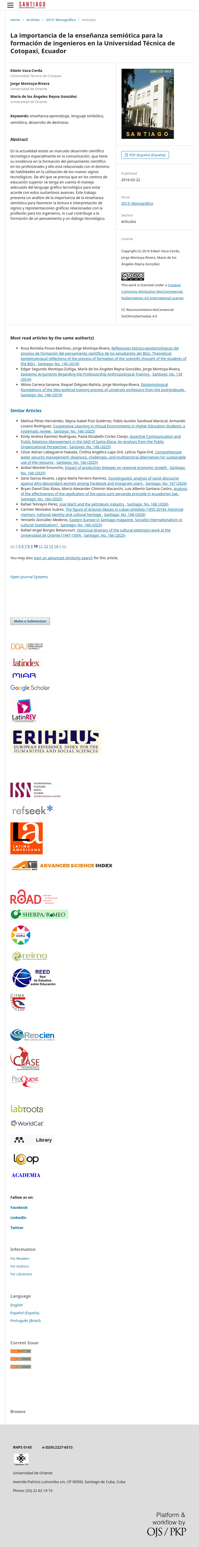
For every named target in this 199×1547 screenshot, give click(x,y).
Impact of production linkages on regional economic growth (116, 467)
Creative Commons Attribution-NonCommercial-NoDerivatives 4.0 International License (152, 291)
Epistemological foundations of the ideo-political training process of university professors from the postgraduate (103, 387)
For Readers (19, 1258)
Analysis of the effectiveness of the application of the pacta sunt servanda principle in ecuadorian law (104, 491)
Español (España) (24, 1312)
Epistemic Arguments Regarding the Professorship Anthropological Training (85, 374)
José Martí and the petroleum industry (92, 504)
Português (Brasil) (25, 1320)
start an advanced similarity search (63, 557)
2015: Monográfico (61, 19)
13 (51, 546)
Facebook (19, 1207)
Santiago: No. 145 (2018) (58, 363)
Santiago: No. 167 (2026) (166, 483)
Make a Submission (30, 621)
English (16, 1305)
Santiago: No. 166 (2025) (74, 431)
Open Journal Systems (29, 576)
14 (56, 546)
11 (41, 546)
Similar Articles (25, 410)
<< (12, 546)
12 (46, 546)
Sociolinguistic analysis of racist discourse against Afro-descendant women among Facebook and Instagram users (100, 481)
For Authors (19, 1266)
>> (64, 546)
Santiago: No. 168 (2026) (147, 504)
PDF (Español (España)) (147, 155)
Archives (33, 19)
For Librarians (21, 1274)
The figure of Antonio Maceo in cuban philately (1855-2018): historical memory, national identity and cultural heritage (102, 512)
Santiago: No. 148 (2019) (41, 394)
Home (15, 19)
